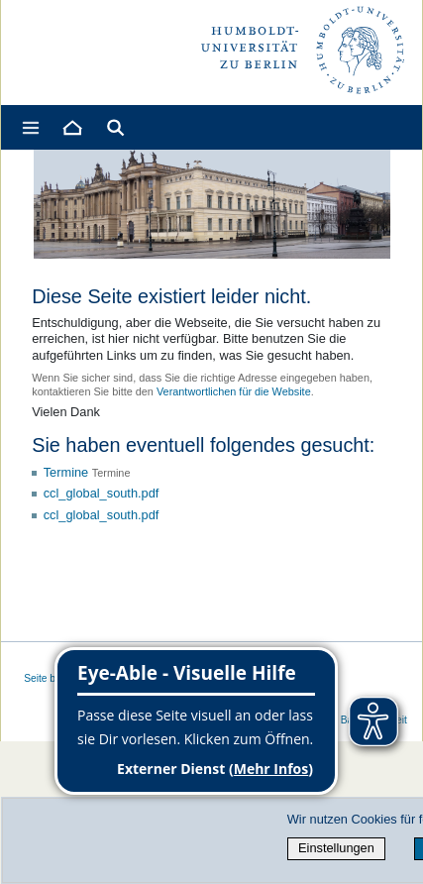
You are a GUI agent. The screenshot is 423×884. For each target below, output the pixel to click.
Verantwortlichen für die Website (234, 391)
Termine (66, 472)
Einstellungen (336, 847)
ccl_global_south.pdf (101, 493)
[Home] (71, 127)
